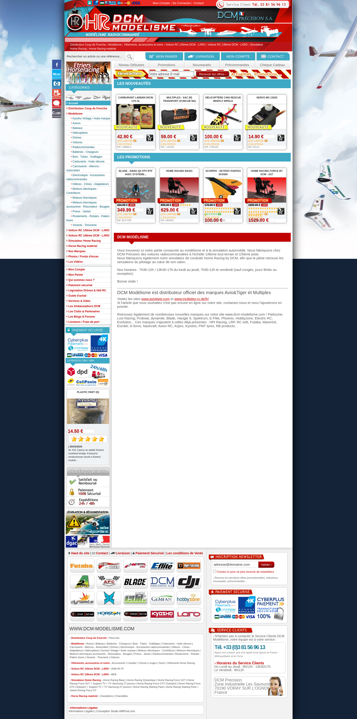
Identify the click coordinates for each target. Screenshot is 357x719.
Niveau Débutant (131, 65)
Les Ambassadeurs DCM (83, 306)
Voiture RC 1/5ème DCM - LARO (185, 44)
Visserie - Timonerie (83, 225)
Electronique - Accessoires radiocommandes (85, 177)
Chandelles (121, 696)
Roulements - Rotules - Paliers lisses (88, 218)
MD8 (113, 674)
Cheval (142, 663)
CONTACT (276, 56)
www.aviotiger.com (155, 299)
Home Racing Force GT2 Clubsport (156, 683)
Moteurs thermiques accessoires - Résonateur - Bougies (88, 204)
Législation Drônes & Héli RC (86, 290)
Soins (162, 663)
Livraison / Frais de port (82, 321)
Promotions (166, 65)
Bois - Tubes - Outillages (85, 157)
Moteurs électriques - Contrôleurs (82, 191)
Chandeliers (106, 696)
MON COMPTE (238, 56)
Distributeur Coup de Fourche (88, 44)
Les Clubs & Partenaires (83, 311)
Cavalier (132, 663)
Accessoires (118, 663)
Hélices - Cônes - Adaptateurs (89, 184)
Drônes (75, 138)
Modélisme (115, 44)
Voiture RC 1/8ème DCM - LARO (228, 44)
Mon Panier (74, 274)
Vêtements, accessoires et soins (143, 44)
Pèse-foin (114, 638)
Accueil (72, 103)
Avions (75, 123)
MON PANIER (166, 56)
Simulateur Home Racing (86, 680)
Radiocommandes (81, 147)
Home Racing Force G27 (172, 680)
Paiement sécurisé (79, 285)
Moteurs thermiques (83, 198)
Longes (152, 663)
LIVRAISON (205, 56)
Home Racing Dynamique (141, 680)
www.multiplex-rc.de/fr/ (191, 299)
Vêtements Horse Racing (181, 663)
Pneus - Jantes (80, 211)
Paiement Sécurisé (149, 553)
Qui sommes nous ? (80, 279)
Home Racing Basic (114, 680)
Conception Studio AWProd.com (115, 711)
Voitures (75, 142)
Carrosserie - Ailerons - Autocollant (83, 168)
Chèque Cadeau (272, 65)
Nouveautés (202, 65)
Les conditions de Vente (184, 553)
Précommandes (237, 65)
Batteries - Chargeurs (84, 152)
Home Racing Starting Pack (148, 687)
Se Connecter (182, 3)
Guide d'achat (76, 295)
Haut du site (80, 553)
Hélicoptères (78, 133)
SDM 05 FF (117, 668)
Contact (199, 3)
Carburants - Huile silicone (87, 161)
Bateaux (76, 128)
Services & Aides (78, 300)
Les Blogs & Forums (80, 316)
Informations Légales (81, 711)
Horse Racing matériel (102, 48)
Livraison (123, 553)
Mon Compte (161, 3)
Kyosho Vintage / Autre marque (89, 118)
